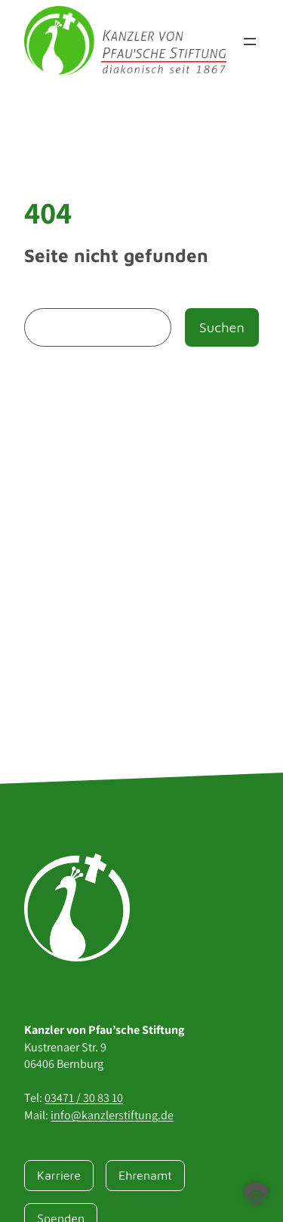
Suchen (222, 327)
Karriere (59, 1175)
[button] (256, 1195)
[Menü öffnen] (250, 41)
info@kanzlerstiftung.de (112, 1115)
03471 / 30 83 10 (84, 1098)
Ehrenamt (145, 1175)
